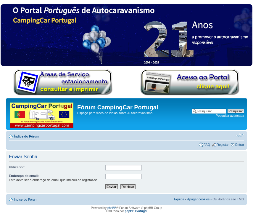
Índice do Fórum (26, 136)
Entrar (239, 144)
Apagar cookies (198, 199)
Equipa (179, 199)
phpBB (111, 208)
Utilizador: (17, 167)
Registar (223, 144)
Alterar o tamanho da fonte (240, 135)
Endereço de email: (24, 176)
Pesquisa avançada (230, 115)
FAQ (207, 144)
